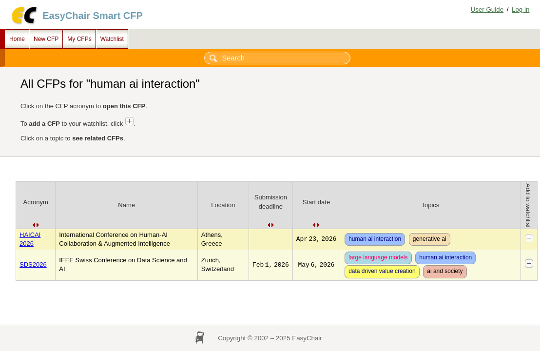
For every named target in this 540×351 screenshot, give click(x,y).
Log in (520, 9)
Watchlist (112, 39)
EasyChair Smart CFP (92, 15)
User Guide (487, 9)
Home (17, 39)
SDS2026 (33, 264)
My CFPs (79, 39)
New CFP (46, 39)
